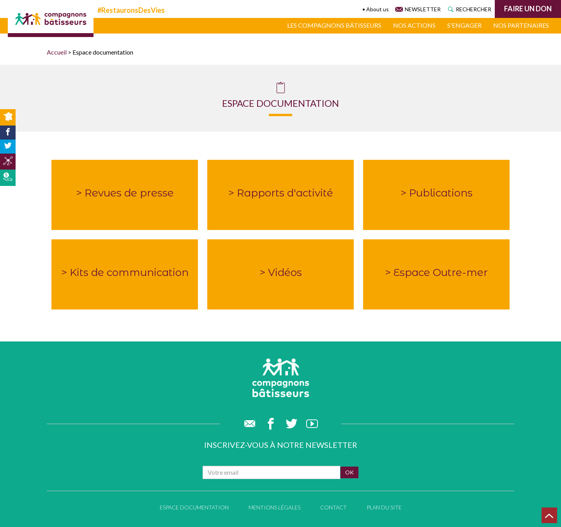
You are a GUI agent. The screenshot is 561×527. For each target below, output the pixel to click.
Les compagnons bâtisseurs (334, 25)
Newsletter (418, 9)
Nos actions (414, 25)
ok (349, 472)
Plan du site (384, 507)
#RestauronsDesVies (131, 10)
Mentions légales (274, 507)
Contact (333, 507)
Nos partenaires (521, 25)
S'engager (464, 25)
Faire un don (528, 8)
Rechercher (468, 9)
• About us (375, 9)
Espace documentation (194, 507)
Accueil (57, 52)
